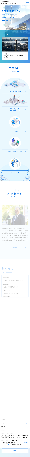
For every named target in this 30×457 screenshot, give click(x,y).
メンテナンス (18, 173)
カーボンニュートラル (17, 92)
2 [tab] (29, 12)
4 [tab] (29, 18)
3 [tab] (29, 15)
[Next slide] (29, 48)
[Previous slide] (2, 48)
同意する (19, 451)
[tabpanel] (15, 21)
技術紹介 (3, 423)
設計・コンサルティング (17, 152)
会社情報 (3, 427)
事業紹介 (3, 420)
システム (19, 132)
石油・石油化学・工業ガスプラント (18, 110)
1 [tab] (29, 8)
